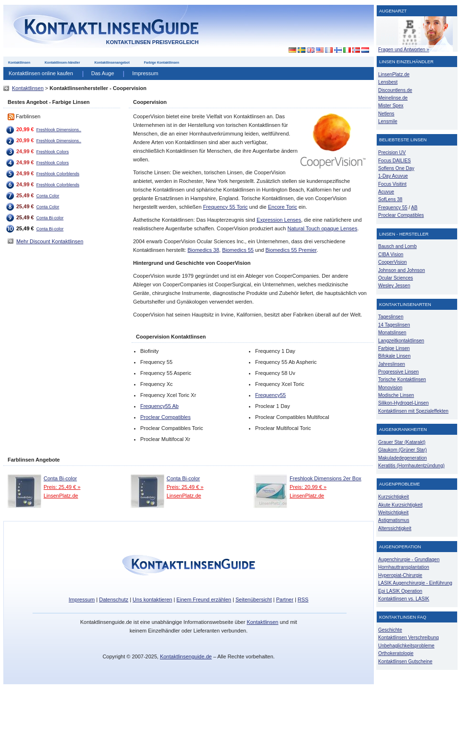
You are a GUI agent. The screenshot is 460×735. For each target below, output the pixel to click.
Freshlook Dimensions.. (58, 129)
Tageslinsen (391, 316)
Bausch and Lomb (397, 246)
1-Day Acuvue (393, 176)
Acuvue (386, 191)
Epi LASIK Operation (400, 591)
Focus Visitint (392, 184)
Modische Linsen (396, 395)
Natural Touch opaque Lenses (322, 228)
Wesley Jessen (394, 285)
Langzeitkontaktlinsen (401, 340)
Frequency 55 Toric (225, 207)
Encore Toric (282, 207)
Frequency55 (270, 395)
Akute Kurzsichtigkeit (400, 505)
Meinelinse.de (393, 98)
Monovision (390, 387)
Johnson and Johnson (401, 270)
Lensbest (388, 82)
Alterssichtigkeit (394, 528)
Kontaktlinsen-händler (62, 62)
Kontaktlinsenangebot (112, 62)
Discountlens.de (395, 90)
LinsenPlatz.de (61, 495)
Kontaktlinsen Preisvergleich (152, 42)
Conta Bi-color (50, 217)
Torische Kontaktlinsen (402, 379)
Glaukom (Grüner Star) (402, 449)
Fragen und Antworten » (403, 49)
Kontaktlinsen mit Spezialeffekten (413, 411)
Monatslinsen (392, 332)
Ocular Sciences (395, 278)
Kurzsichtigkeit (393, 496)
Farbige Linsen (394, 348)
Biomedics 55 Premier (290, 250)
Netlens (386, 113)
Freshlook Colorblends (57, 173)
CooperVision (392, 262)
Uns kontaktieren (152, 599)
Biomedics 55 (238, 250)
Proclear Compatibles (165, 417)
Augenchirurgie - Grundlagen (408, 559)
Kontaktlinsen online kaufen (41, 73)
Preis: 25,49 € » (62, 487)
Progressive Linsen (398, 371)
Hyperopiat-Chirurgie (400, 575)
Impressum (145, 73)
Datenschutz (113, 599)
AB (414, 207)
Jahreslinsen (391, 364)
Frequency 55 (392, 207)
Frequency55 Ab (159, 406)
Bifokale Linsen (394, 356)
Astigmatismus (393, 520)
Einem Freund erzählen (204, 599)
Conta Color (47, 195)
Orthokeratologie (396, 653)
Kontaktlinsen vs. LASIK (403, 598)
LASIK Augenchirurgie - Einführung (415, 583)
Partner (284, 599)
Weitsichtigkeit (393, 512)
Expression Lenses (279, 220)
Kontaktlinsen (19, 62)
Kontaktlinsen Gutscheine (405, 661)
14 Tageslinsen (394, 325)
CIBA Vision (391, 254)
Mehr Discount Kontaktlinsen (49, 241)
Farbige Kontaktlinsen (162, 62)
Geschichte (390, 630)
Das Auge (102, 73)
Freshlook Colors (52, 151)
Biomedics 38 (203, 250)
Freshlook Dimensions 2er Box (325, 478)
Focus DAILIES (394, 160)
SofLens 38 (390, 199)
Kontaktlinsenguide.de (186, 656)
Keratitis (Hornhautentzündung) (411, 465)
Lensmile (387, 121)
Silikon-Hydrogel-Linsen (403, 403)
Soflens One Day (396, 168)
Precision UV (392, 152)
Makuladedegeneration (402, 458)
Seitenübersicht (254, 599)
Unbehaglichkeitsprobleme (406, 645)
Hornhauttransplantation (403, 567)
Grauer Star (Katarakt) (402, 442)
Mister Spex (391, 105)
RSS (303, 599)
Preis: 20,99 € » (308, 487)
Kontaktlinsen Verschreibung (408, 637)
